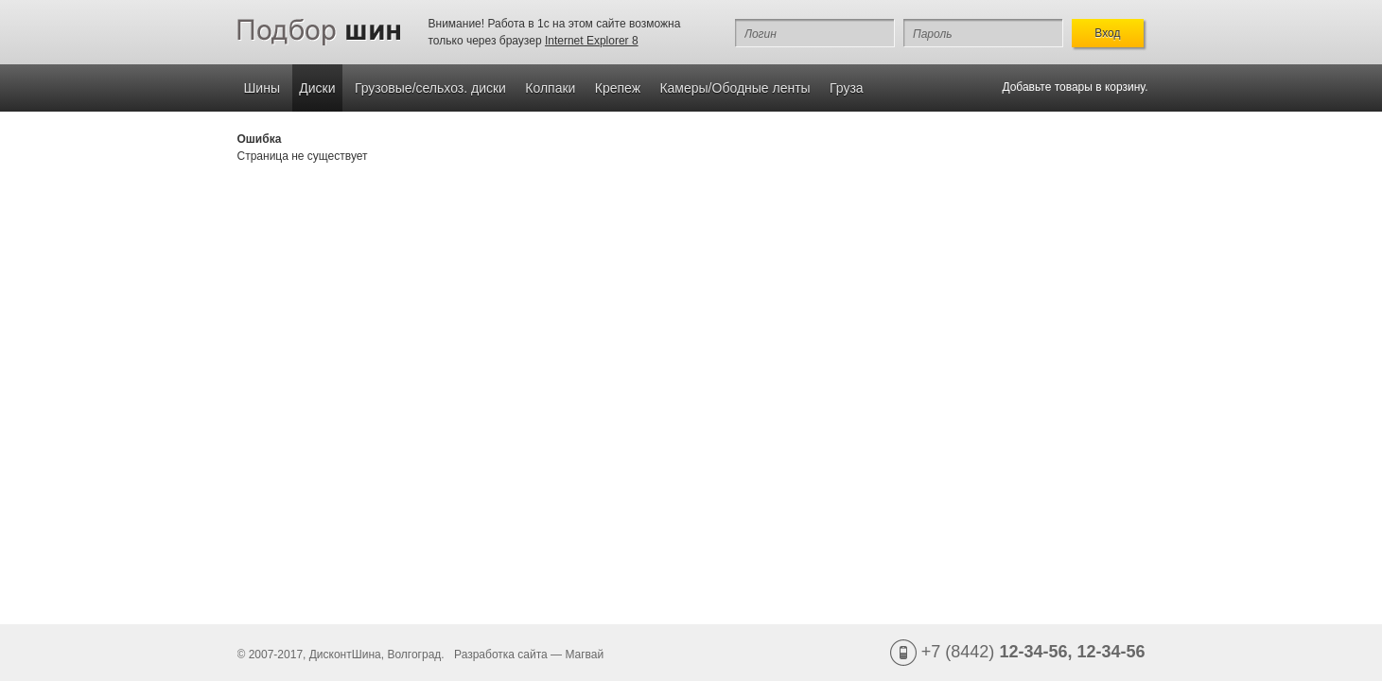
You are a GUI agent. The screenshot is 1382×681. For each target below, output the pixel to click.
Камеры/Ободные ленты (734, 88)
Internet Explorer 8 (592, 40)
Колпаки (550, 88)
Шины (262, 88)
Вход (1107, 33)
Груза (847, 88)
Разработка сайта (501, 654)
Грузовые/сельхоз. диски (430, 88)
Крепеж (617, 88)
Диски (317, 88)
